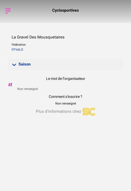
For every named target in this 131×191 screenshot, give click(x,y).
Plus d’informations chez (66, 111)
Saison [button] (21, 64)
